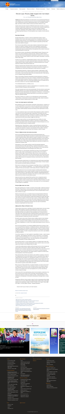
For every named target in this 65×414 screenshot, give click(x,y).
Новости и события (30, 8)
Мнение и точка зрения (40, 8)
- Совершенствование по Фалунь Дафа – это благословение (24, 301)
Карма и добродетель (50, 366)
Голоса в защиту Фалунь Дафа (12, 384)
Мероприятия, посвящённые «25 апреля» (26, 392)
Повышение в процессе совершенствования (11, 389)
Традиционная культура (50, 360)
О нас (8, 402)
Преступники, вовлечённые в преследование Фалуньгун (25, 375)
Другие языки (48, 0)
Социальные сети (10, 408)
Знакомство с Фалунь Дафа (12, 368)
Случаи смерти (23, 365)
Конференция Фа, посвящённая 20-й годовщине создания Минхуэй (13, 395)
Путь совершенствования (39, 11)
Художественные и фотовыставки (26, 388)
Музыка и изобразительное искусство (51, 362)
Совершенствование (14, 8)
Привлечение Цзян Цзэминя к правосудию (51, 381)
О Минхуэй (9, 405)
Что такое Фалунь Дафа (11, 360)
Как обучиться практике (11, 363)
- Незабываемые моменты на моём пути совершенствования (24, 304)
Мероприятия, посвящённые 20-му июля (26, 387)
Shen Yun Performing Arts (24, 393)
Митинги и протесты (24, 390)
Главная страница (25, 11)
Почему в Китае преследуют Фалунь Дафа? (25, 364)
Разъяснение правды (11, 385)
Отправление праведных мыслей (13, 375)
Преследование (22, 8)
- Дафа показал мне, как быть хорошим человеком (23, 299)
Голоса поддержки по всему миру (52, 371)
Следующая (35, 307)
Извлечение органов (24, 367)
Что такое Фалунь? (10, 364)
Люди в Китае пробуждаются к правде (52, 379)
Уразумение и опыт (11, 397)
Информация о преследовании (25, 369)
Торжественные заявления (51, 376)
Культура (53, 8)
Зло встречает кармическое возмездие (51, 375)
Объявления (9, 393)
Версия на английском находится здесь (21, 290)
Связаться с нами (10, 404)
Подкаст (48, 8)
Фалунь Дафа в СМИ (24, 380)
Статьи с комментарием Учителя (13, 392)
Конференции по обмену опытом (13, 390)
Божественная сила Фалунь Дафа (13, 379)
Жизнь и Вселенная (50, 364)
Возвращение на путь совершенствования (11, 378)
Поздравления (23, 382)
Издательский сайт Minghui (34, 0)
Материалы (48, 383)
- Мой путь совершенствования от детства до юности (23, 305)
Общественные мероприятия (25, 383)
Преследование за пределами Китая (26, 368)
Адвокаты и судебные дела (51, 367)
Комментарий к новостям (25, 395)
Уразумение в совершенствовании (13, 398)
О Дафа (6, 8)
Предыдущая (17, 307)
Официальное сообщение (25, 396)
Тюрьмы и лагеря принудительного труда (26, 372)
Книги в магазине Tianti (42, 0)
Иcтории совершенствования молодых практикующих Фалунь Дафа (13, 381)
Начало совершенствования (12, 374)
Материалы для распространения (52, 387)
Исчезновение (23, 373)
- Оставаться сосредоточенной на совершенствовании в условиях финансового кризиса (29, 303)
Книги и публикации (50, 386)
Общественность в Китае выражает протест (52, 370)
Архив (9, 407)
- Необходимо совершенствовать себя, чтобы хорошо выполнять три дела (27, 300)
